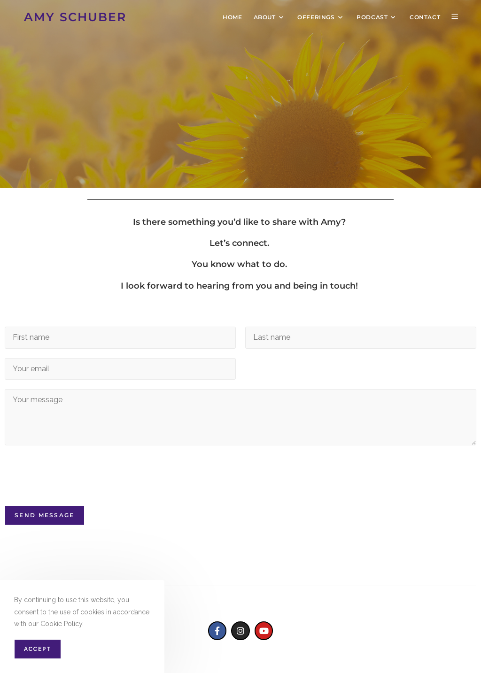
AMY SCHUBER (75, 17)
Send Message (45, 515)
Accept (37, 649)
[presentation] (76, 490)
